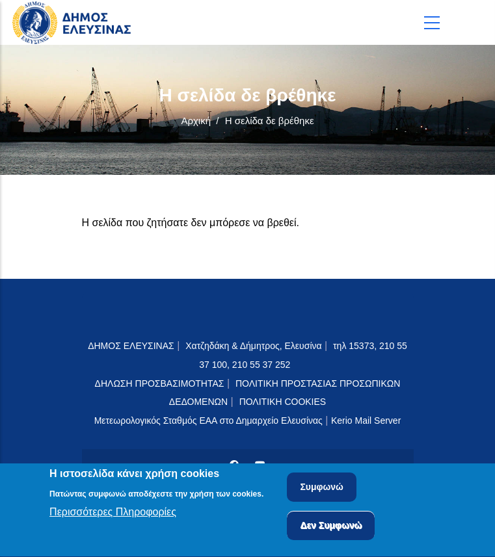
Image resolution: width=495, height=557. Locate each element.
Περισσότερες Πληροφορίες (112, 514)
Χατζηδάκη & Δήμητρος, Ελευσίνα (253, 346)
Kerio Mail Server (366, 420)
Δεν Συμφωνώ (331, 528)
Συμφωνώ (321, 489)
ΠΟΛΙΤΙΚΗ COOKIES (283, 401)
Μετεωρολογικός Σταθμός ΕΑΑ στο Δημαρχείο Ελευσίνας (208, 420)
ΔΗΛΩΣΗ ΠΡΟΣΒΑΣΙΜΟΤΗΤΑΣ (159, 383)
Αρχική (196, 120)
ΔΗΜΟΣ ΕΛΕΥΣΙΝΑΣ (131, 346)
